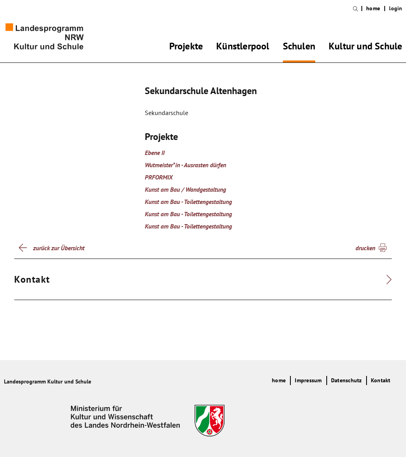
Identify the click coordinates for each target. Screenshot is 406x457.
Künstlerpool (242, 47)
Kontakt (381, 380)
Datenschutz (346, 380)
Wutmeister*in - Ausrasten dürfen (185, 165)
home (373, 8)
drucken (365, 248)
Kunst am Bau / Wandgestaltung (185, 189)
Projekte (186, 47)
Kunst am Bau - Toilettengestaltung (188, 202)
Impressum (308, 380)
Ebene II (155, 153)
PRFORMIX (159, 177)
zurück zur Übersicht (58, 248)
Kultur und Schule (365, 47)
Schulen (299, 47)
